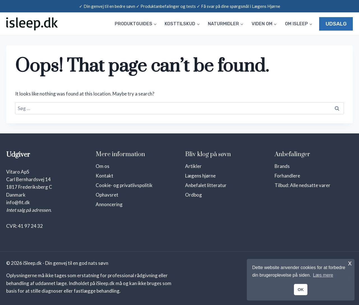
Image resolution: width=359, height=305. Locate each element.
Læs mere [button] (323, 275)
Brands (282, 166)
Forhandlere (287, 176)
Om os (102, 166)
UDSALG (336, 24)
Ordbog (193, 195)
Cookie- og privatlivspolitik (124, 185)
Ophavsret (107, 195)
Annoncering (109, 204)
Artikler (193, 166)
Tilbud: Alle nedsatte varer (302, 185)
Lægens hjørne (200, 176)
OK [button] (301, 289)
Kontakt (104, 176)
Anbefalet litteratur (206, 185)
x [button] (350, 263)
